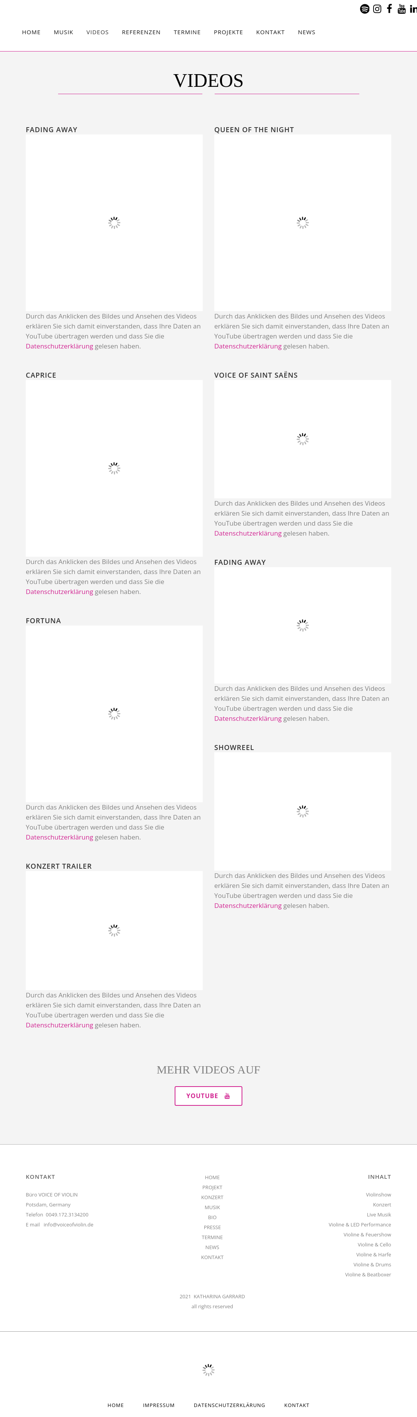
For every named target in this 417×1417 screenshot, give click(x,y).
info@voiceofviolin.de (68, 1224)
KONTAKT (212, 1257)
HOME (212, 1177)
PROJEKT (212, 1187)
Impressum (159, 1405)
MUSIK (212, 1207)
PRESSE (212, 1227)
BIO (212, 1217)
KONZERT (212, 1197)
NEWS (212, 1247)
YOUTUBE (209, 1096)
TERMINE (212, 1237)
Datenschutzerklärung (59, 346)
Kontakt (296, 1405)
